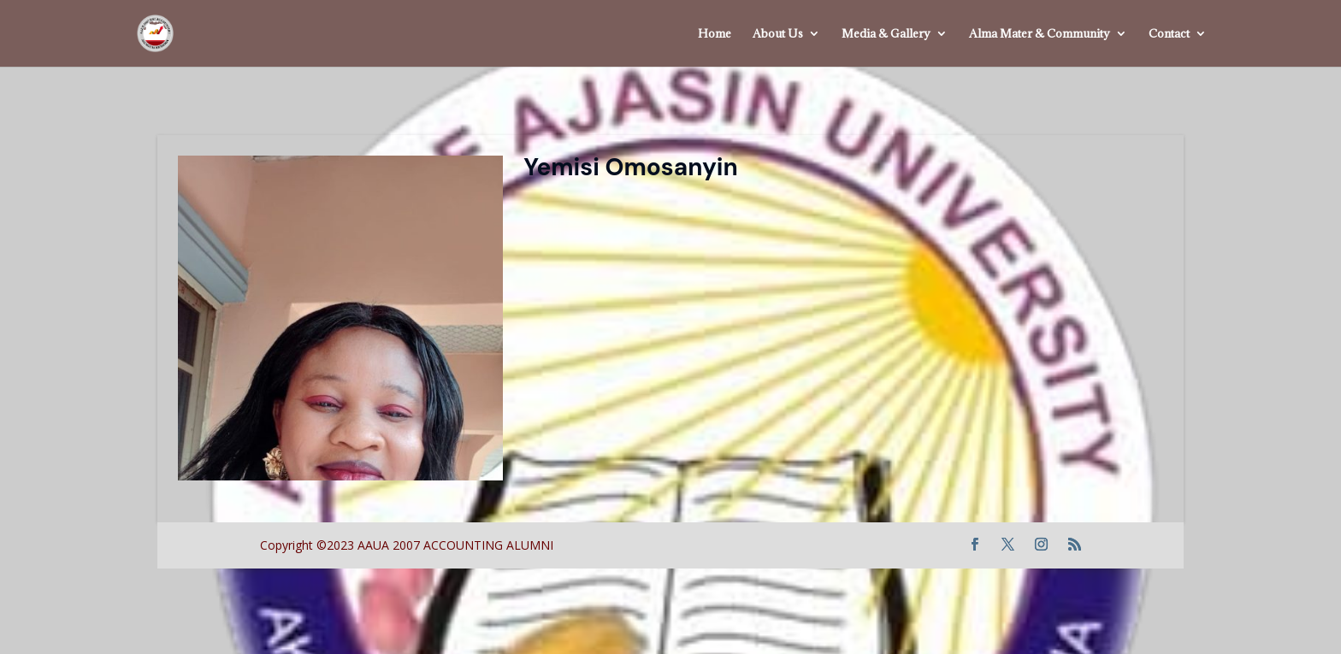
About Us (778, 34)
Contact (1169, 34)
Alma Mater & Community (1039, 34)
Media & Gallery (886, 34)
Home (714, 34)
